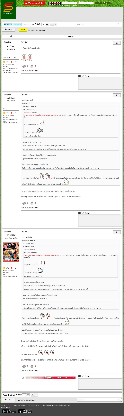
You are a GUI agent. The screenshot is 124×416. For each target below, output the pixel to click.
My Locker (84, 76)
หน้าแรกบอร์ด (32, 30)
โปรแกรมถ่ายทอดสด (19, 405)
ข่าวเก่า (10, 405)
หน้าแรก (3, 405)
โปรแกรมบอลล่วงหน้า (34, 405)
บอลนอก (42, 30)
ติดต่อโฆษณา (65, 405)
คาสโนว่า (11, 46)
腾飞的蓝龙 (11, 235)
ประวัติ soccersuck (54, 405)
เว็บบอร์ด (45, 405)
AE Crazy (11, 98)
